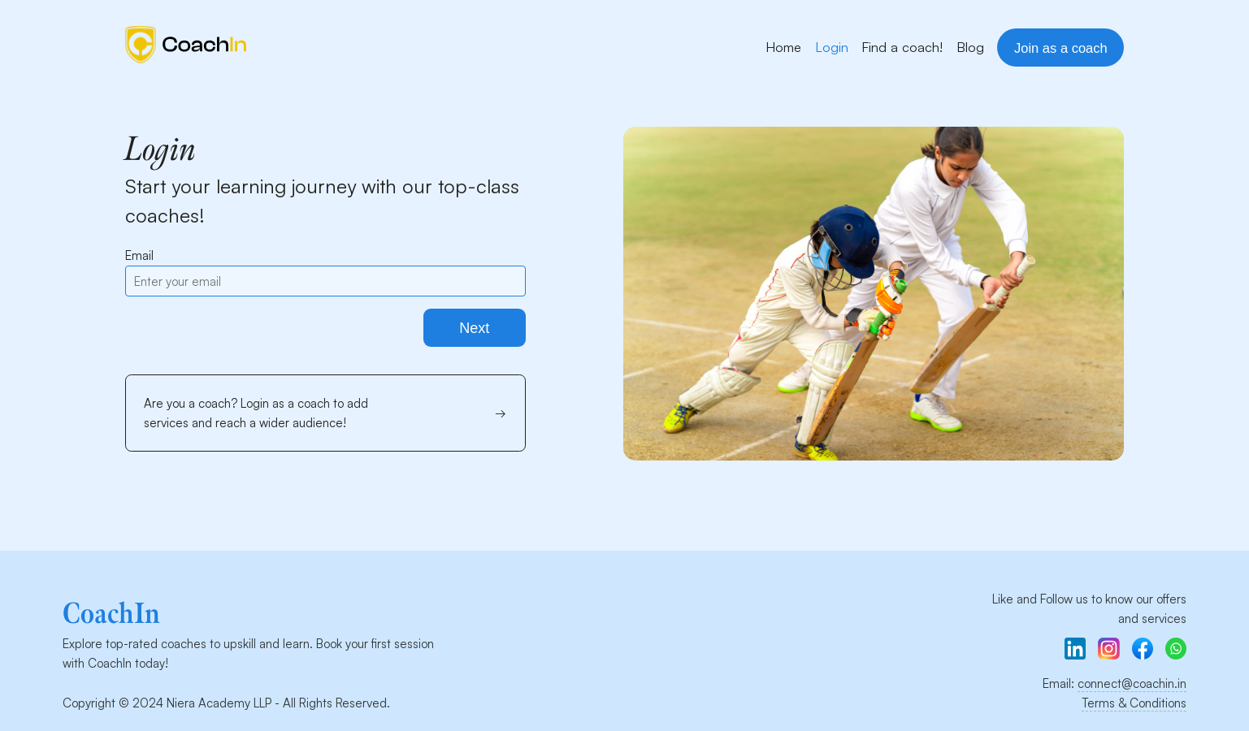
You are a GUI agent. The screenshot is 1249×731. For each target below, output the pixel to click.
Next (474, 328)
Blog (970, 46)
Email (139, 255)
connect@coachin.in (1132, 683)
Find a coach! (902, 46)
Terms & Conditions (1134, 703)
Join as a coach (1061, 48)
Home (783, 46)
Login (831, 46)
